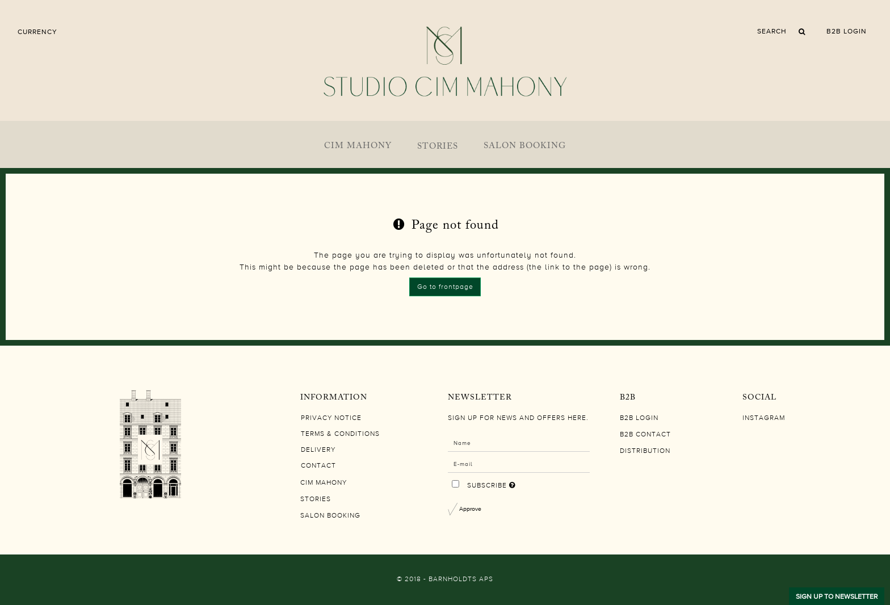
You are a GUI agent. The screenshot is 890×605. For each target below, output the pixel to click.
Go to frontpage (445, 287)
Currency (37, 32)
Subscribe (527, 483)
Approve (470, 508)
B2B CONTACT (645, 434)
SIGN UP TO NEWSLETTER (837, 596)
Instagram (763, 418)
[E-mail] (519, 463)
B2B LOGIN (846, 31)
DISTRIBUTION (645, 451)
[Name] (519, 442)
